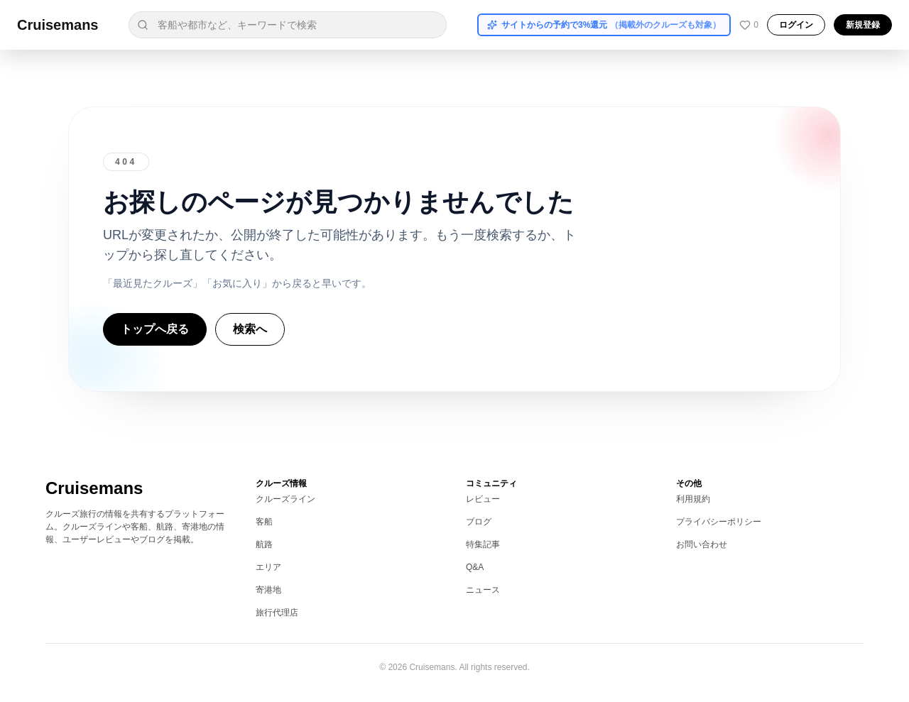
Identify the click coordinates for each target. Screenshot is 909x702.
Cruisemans (58, 25)
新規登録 (863, 25)
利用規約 (693, 499)
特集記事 (483, 544)
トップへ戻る (155, 329)
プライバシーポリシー (718, 522)
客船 (264, 522)
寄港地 (268, 590)
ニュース (483, 590)
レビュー (483, 499)
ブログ (478, 522)
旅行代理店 (277, 613)
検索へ (250, 329)
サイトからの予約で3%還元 (604, 25)
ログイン (796, 25)
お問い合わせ (701, 544)
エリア (268, 567)
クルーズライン (285, 499)
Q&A (475, 567)
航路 (264, 544)
